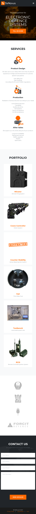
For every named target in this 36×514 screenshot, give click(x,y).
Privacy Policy (10, 511)
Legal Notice (20, 511)
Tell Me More (18, 31)
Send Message (18, 497)
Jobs (28, 511)
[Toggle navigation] (33, 3)
